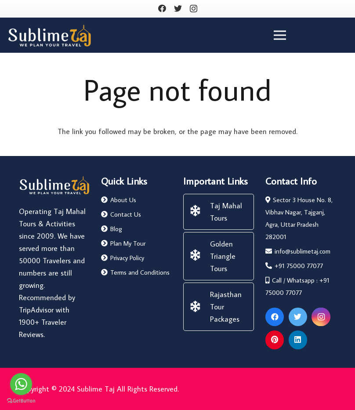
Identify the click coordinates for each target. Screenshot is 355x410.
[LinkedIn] (298, 339)
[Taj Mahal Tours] (199, 211)
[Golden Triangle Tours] (199, 256)
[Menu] (280, 35)
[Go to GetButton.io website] (21, 401)
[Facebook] (162, 8)
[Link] (49, 35)
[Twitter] (178, 8)
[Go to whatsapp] (21, 384)
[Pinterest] (274, 339)
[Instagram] (193, 8)
